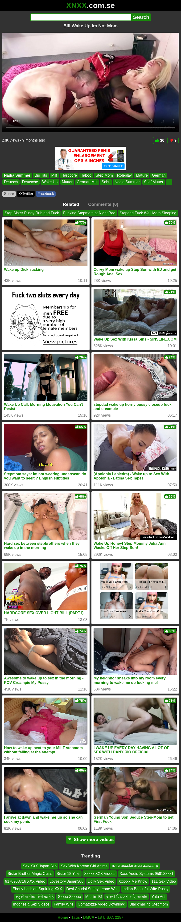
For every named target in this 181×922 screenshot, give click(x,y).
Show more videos (90, 839)
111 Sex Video (164, 881)
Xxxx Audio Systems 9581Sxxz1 (146, 874)
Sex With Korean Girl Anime (84, 866)
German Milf (87, 182)
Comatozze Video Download (101, 904)
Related (71, 204)
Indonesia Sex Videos (31, 904)
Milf (54, 175)
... (169, 182)
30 (159, 140)
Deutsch (11, 182)
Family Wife (64, 904)
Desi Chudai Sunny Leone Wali (92, 889)
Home (63, 917)
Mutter (67, 182)
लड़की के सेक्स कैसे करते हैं (35, 897)
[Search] (80, 17)
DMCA (88, 917)
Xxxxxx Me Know (133, 881)
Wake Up (50, 182)
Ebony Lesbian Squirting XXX (37, 889)
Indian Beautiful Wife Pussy (146, 889)
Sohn (106, 182)
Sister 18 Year (68, 874)
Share (9, 194)
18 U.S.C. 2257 (110, 917)
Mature (142, 175)
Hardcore (69, 175)
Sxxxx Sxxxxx (69, 897)
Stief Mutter (153, 182)
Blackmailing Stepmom (148, 904)
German (159, 175)
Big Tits (41, 175)
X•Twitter (25, 194)
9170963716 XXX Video (25, 881)
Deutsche (30, 182)
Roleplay (124, 175)
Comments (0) (103, 204)
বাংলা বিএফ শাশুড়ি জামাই (126, 897)
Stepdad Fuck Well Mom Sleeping (148, 213)
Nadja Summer (17, 175)
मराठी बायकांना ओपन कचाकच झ (135, 866)
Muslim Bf (93, 897)
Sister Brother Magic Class (30, 874)
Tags (75, 917)
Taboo (86, 175)
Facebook (45, 194)
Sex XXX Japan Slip (40, 866)
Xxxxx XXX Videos (99, 874)
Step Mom (104, 175)
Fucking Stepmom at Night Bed (89, 213)
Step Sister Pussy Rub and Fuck (32, 213)
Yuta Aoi (158, 897)
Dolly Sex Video (101, 881)
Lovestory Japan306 (66, 881)
